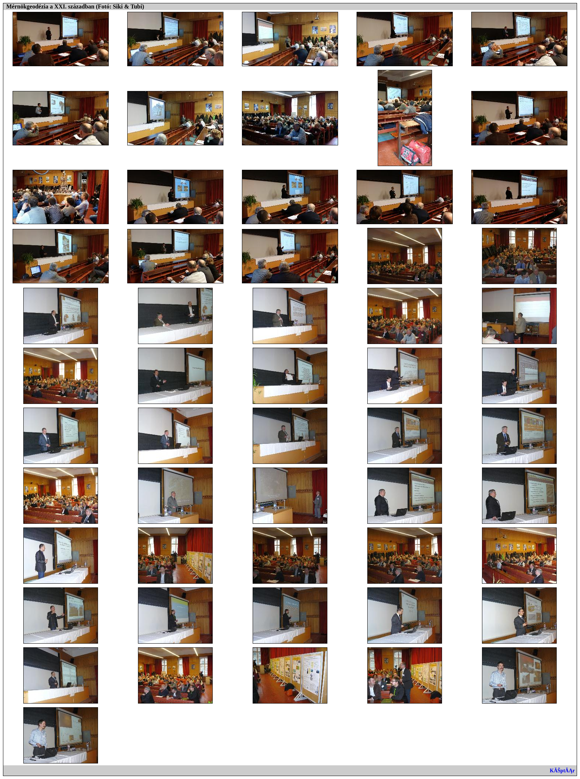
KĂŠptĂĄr (562, 770)
